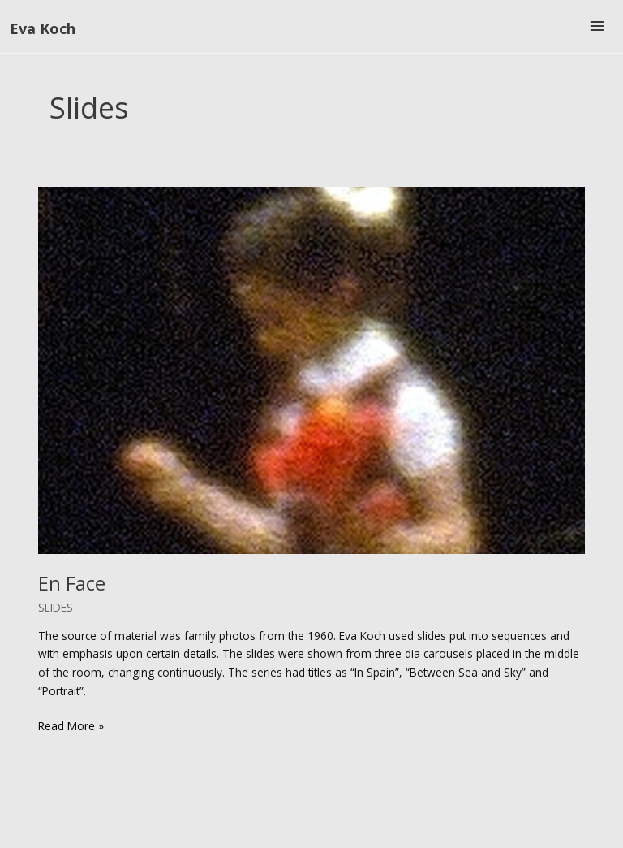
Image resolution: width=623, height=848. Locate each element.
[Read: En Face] (311, 369)
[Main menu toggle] (597, 26)
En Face (71, 583)
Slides (55, 607)
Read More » (71, 726)
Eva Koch (42, 28)
